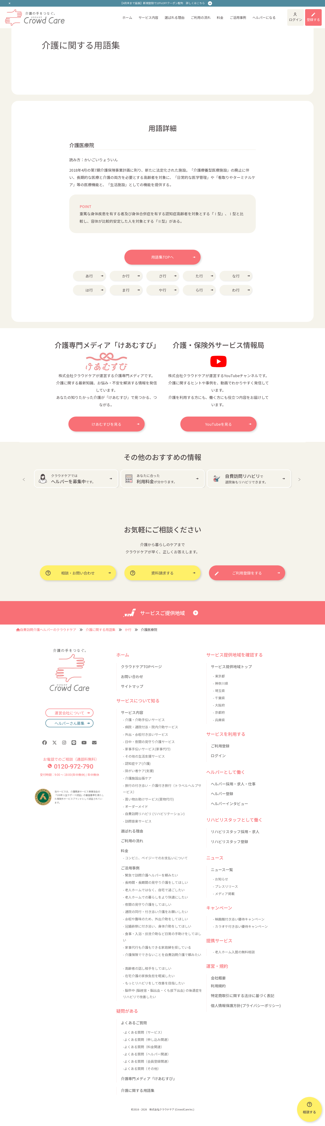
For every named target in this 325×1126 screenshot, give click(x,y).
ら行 (199, 290)
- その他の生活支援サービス (144, 756)
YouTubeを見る (218, 424)
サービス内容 (148, 17)
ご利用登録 (220, 745)
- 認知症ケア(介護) (137, 763)
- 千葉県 (219, 697)
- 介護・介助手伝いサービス (144, 719)
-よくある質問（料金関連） (143, 1046)
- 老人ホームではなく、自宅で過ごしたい (154, 889)
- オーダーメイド (135, 806)
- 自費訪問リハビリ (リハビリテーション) (154, 813)
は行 (89, 290)
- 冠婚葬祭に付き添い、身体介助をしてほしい (157, 926)
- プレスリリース (225, 886)
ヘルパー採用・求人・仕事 (233, 783)
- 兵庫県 (219, 719)
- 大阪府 (219, 705)
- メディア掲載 (224, 893)
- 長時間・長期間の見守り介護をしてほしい (155, 882)
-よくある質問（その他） (142, 1068)
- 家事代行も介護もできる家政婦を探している (157, 947)
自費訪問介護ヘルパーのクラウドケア (46, 629)
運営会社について (69, 712)
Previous (25, 479)
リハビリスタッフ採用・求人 (235, 831)
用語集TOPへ (162, 257)
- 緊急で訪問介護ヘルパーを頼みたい (150, 875)
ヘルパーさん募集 (69, 723)
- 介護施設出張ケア (137, 778)
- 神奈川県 (220, 683)
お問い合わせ (132, 676)
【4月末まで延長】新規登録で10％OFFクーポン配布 (162, 3)
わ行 (236, 290)
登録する (313, 19)
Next (300, 479)
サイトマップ (132, 686)
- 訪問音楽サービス (137, 821)
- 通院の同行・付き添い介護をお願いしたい (155, 911)
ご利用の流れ (201, 17)
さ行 (162, 276)
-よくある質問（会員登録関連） (147, 1061)
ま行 (126, 290)
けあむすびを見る (106, 424)
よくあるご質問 (134, 1022)
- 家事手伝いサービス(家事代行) (147, 748)
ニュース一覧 (222, 869)
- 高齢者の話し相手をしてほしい (147, 968)
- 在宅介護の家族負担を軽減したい (149, 975)
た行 (199, 276)
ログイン (295, 19)
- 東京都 (219, 676)
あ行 (89, 276)
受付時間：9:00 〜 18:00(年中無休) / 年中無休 (69, 775)
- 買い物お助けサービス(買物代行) (148, 799)
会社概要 (218, 978)
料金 (220, 17)
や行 (162, 290)
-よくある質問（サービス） (143, 1032)
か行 (126, 276)
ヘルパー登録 (222, 793)
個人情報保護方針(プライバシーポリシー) (246, 1005)
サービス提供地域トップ (231, 666)
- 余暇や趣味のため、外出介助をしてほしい (155, 918)
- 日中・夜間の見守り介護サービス (149, 741)
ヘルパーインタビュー (229, 803)
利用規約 (218, 985)
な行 (236, 276)
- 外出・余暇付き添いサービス (145, 734)
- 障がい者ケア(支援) (138, 770)
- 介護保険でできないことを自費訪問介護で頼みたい (162, 954)
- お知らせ (220, 879)
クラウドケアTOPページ (141, 666)
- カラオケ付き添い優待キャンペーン (240, 926)
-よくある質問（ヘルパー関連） (147, 1053)
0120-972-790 (70, 766)
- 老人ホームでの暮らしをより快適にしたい (155, 897)
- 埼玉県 (219, 690)
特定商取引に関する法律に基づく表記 (242, 995)
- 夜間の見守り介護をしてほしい (147, 904)
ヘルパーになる (264, 17)
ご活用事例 (238, 17)
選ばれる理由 (174, 17)
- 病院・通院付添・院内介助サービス (150, 726)
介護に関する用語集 (100, 629)
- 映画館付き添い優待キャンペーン (238, 919)
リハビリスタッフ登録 (229, 841)
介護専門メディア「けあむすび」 (149, 1078)
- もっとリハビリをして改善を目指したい (154, 983)
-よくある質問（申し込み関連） (147, 1039)
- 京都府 (219, 712)
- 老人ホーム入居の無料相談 (234, 951)
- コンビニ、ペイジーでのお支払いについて (155, 857)
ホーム (127, 17)
